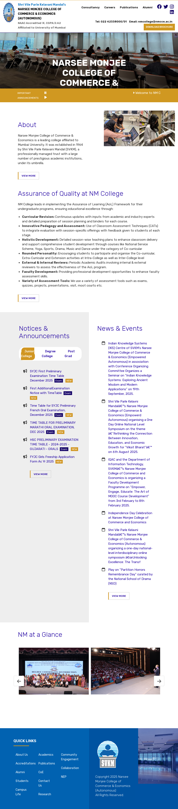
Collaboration (70, 768)
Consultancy (90, 7)
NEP (63, 777)
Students (22, 781)
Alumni (147, 7)
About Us (22, 755)
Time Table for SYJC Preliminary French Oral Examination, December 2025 (53, 410)
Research (44, 794)
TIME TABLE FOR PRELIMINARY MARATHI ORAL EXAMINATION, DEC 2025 (53, 427)
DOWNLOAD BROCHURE (159, 27)
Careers (109, 7)
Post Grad (70, 354)
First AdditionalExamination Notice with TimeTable (52, 393)
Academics (45, 755)
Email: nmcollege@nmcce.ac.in (152, 21)
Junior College (27, 354)
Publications (129, 7)
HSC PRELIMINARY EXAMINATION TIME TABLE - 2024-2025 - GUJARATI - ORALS (54, 444)
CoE (41, 772)
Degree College (48, 354)
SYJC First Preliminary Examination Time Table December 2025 (51, 375)
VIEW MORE (29, 175)
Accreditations (26, 763)
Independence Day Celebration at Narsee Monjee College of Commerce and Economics (130, 517)
